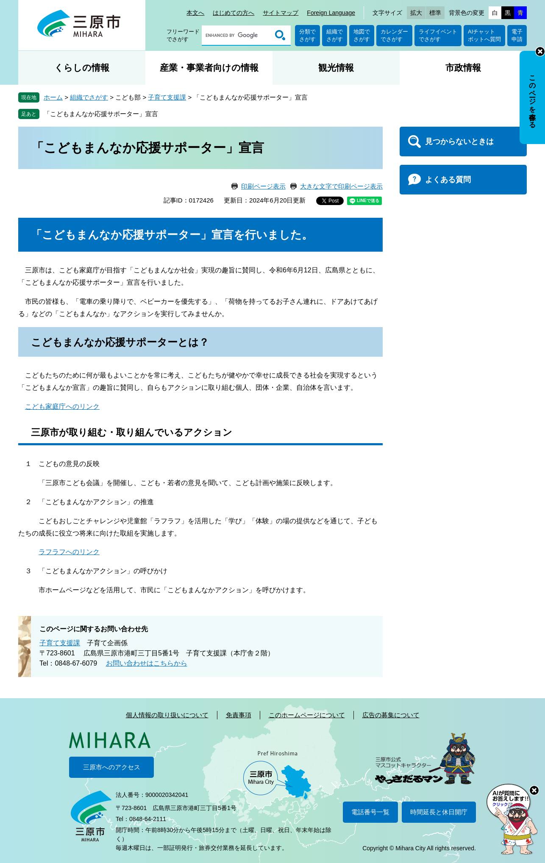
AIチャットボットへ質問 (484, 35)
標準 (435, 12)
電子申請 (517, 35)
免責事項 (238, 715)
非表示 (540, 51)
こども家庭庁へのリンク (62, 406)
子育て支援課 (167, 97)
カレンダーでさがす (394, 35)
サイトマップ (280, 12)
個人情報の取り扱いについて (167, 715)
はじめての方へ (233, 12)
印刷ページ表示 (263, 186)
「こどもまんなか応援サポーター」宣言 (101, 113)
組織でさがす (334, 35)
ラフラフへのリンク (69, 551)
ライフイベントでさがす (438, 35)
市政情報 (463, 67)
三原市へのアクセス (111, 767)
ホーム (53, 97)
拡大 (416, 12)
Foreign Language (331, 12)
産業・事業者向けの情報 (209, 67)
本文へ (195, 12)
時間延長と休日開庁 (438, 812)
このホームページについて (307, 715)
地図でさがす (361, 35)
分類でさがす (307, 35)
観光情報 (336, 67)
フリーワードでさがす (183, 35)
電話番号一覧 (370, 812)
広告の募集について (391, 715)
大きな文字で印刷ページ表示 (341, 186)
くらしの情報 (81, 67)
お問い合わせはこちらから (146, 663)
